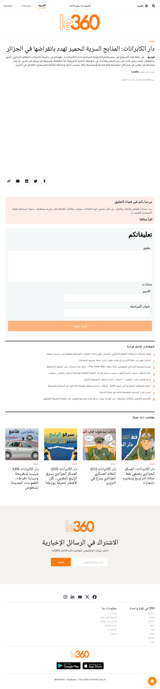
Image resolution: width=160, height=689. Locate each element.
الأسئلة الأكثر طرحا (108, 617)
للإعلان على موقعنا (108, 621)
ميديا (152, 41)
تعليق (146, 248)
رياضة (152, 633)
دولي (153, 642)
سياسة (151, 613)
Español (8, 5)
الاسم (146, 291)
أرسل (61, 562)
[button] (152, 681)
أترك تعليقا (80, 326)
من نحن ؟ (112, 613)
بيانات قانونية (111, 625)
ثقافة (152, 625)
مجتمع (151, 621)
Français (26, 5)
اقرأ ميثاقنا (146, 219)
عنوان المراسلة (140, 306)
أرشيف (114, 633)
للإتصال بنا (112, 629)
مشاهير (151, 637)
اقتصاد (152, 617)
